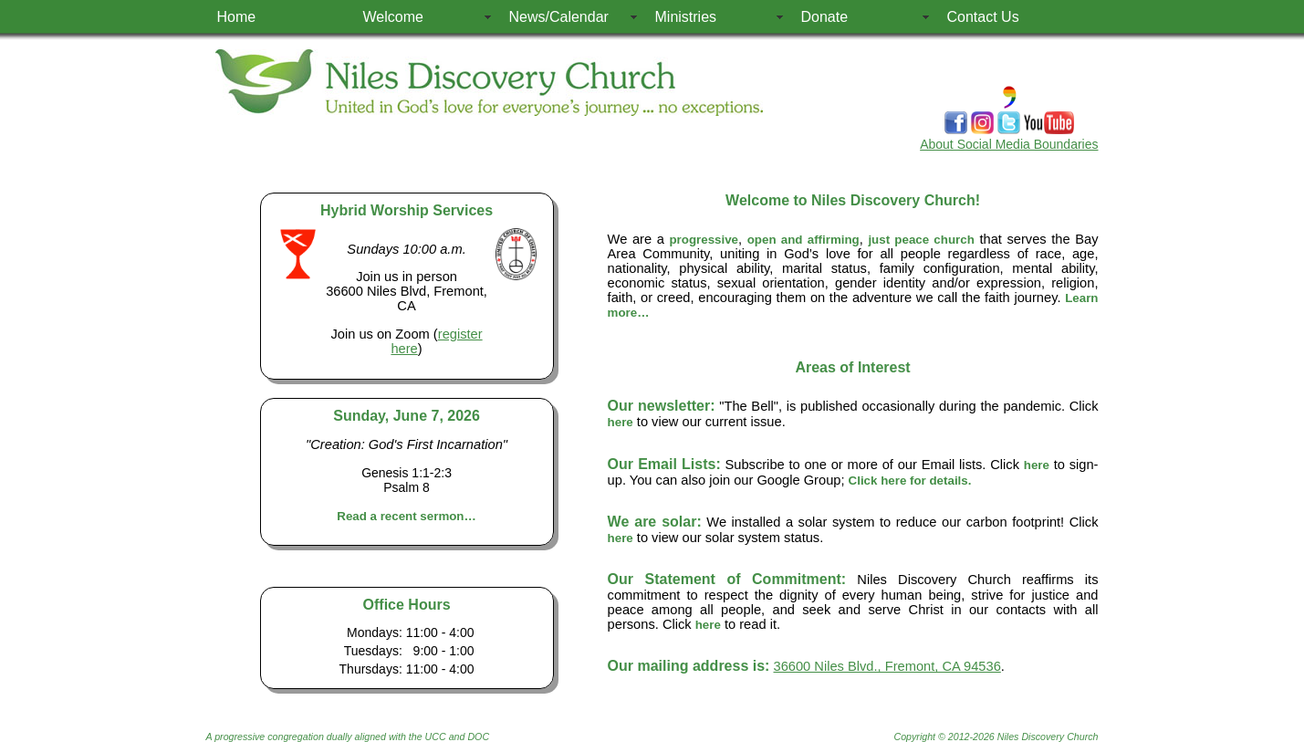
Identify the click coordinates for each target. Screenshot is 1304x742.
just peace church (921, 239)
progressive (703, 239)
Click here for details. (910, 480)
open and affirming (803, 239)
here (620, 422)
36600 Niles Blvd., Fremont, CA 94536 (887, 666)
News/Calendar (559, 17)
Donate (825, 17)
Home (236, 17)
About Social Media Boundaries (1009, 144)
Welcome (393, 17)
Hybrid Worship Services (406, 210)
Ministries (686, 17)
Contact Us (983, 17)
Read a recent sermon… (406, 516)
